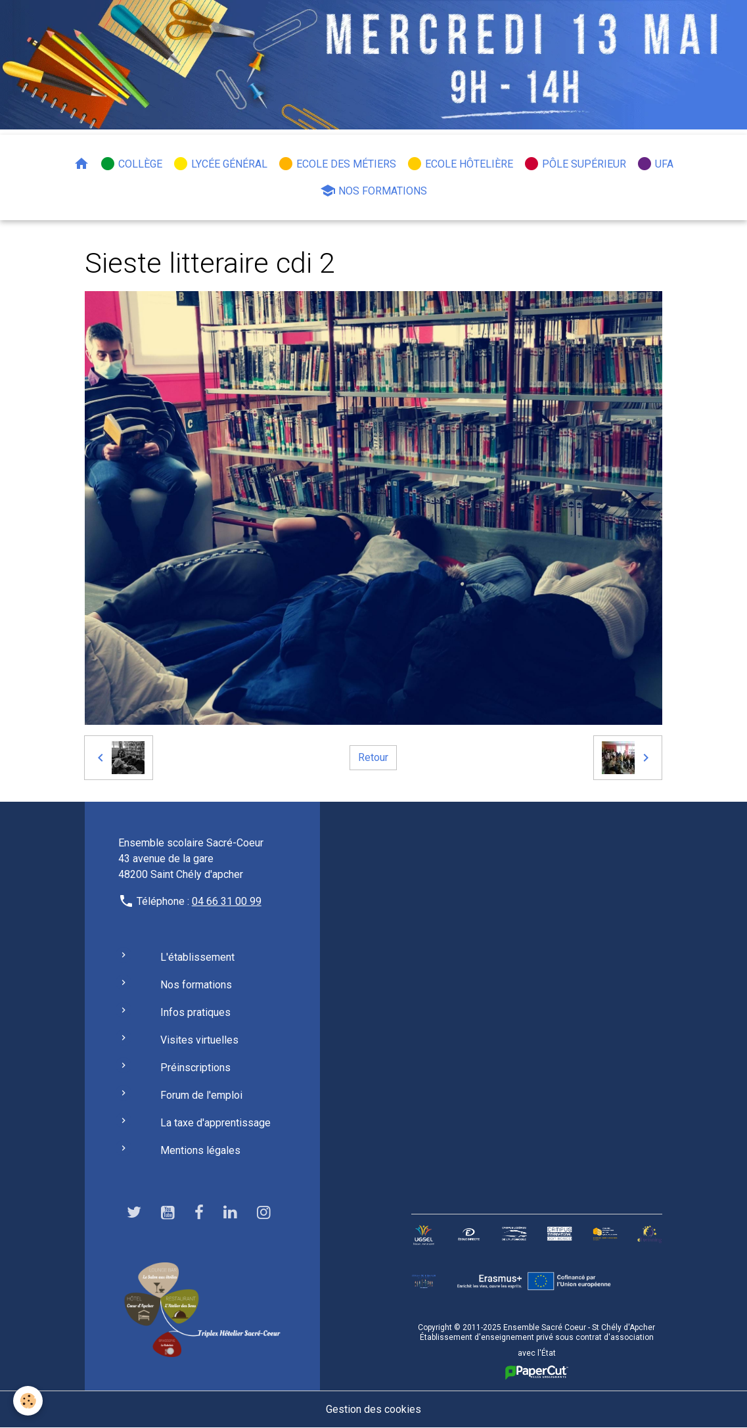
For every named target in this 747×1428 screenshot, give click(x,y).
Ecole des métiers (337, 164)
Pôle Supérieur (575, 164)
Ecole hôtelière (460, 164)
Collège (131, 164)
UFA (655, 164)
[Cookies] (28, 1401)
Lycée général (220, 164)
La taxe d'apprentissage (215, 1123)
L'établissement (197, 957)
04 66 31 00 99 (226, 901)
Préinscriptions (195, 1067)
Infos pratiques (195, 1012)
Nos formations (373, 190)
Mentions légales (200, 1150)
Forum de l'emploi (201, 1095)
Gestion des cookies (373, 1409)
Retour (373, 757)
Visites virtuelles (199, 1040)
